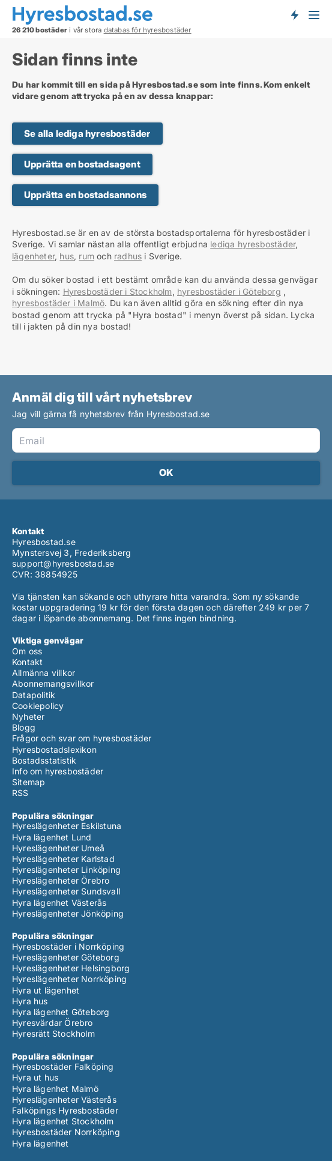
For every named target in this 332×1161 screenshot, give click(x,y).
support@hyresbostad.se (63, 563)
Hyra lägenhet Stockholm (63, 1121)
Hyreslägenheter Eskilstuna (66, 826)
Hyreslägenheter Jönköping (68, 913)
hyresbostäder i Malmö (58, 303)
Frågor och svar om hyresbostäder (81, 738)
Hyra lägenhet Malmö (55, 1089)
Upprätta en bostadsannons (85, 195)
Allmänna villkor (43, 673)
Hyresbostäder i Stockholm (117, 291)
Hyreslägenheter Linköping (66, 869)
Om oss (27, 651)
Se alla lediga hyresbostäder (87, 133)
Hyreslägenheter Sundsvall (66, 891)
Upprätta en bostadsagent (82, 164)
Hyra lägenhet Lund (52, 837)
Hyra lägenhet (40, 1143)
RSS (20, 793)
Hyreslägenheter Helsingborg (71, 968)
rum (86, 256)
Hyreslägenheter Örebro (60, 880)
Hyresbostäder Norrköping (66, 1132)
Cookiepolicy (38, 706)
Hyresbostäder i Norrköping (68, 946)
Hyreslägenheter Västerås (64, 1099)
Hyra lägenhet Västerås (59, 902)
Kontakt (27, 662)
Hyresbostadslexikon (54, 749)
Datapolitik (33, 695)
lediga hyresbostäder (252, 244)
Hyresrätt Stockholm (53, 1033)
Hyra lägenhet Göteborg (60, 1012)
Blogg (23, 727)
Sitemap (28, 782)
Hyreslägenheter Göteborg (65, 957)
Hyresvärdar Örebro (52, 1023)
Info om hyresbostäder (57, 771)
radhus (128, 256)
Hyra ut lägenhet (45, 990)
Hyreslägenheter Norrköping (69, 979)
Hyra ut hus (35, 1077)
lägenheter (33, 256)
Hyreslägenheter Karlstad (63, 859)
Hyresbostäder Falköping (63, 1066)
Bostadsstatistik (44, 760)
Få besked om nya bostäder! (294, 14)
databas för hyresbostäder (148, 30)
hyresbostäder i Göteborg (229, 291)
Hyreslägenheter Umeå (58, 848)
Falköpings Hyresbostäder (65, 1110)
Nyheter (28, 716)
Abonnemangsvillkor (53, 683)
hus (66, 256)
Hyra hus (30, 1001)
